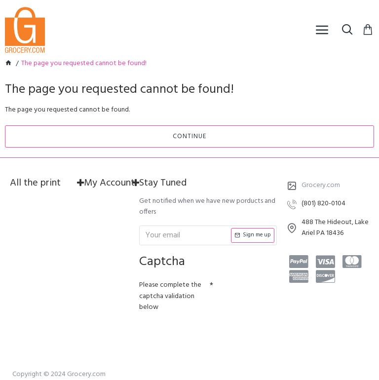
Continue (189, 136)
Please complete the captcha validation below (170, 296)
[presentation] (208, 333)
